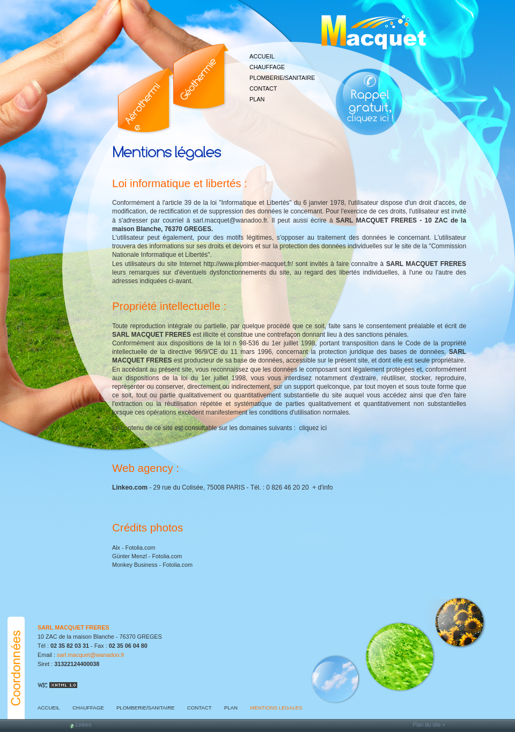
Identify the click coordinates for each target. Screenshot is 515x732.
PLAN (256, 99)
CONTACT (263, 88)
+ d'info (322, 487)
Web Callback (370, 99)
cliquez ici (313, 428)
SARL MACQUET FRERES (73, 627)
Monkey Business (135, 564)
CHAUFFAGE (267, 67)
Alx (116, 547)
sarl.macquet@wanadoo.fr (230, 220)
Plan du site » (429, 725)
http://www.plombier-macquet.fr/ (248, 264)
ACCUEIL (262, 56)
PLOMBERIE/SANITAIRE (282, 78)
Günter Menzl (129, 556)
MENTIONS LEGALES (276, 708)
